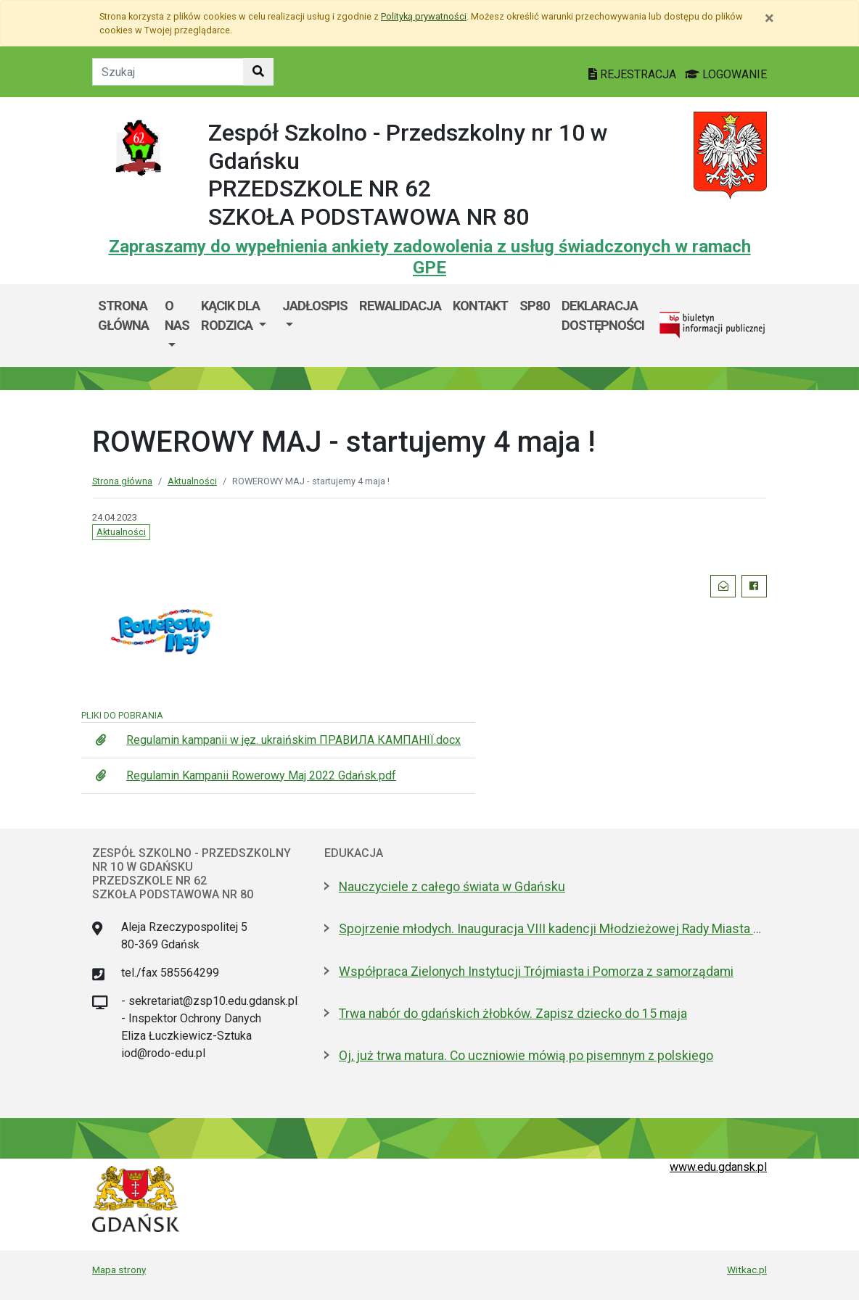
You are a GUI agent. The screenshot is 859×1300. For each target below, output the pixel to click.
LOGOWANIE (726, 74)
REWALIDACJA (400, 305)
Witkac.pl (747, 1269)
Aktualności (192, 481)
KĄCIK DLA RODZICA (230, 316)
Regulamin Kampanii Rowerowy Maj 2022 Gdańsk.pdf (261, 775)
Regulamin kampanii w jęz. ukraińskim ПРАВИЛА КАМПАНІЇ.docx (293, 740)
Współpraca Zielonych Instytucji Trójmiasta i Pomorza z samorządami (536, 971)
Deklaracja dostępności (603, 316)
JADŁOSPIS (315, 305)
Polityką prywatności (424, 16)
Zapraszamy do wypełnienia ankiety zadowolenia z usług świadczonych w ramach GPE (430, 257)
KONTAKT (480, 305)
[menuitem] (177, 326)
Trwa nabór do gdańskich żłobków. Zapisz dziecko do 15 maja (513, 1013)
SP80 (534, 305)
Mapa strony (119, 1269)
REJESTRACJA (633, 74)
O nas (177, 316)
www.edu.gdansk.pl (718, 1167)
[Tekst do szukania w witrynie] (168, 72)
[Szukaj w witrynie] (258, 72)
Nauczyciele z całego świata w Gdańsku (452, 886)
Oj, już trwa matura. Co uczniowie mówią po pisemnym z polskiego (526, 1055)
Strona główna (123, 316)
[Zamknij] (769, 18)
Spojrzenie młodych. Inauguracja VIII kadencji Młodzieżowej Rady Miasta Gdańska (553, 929)
